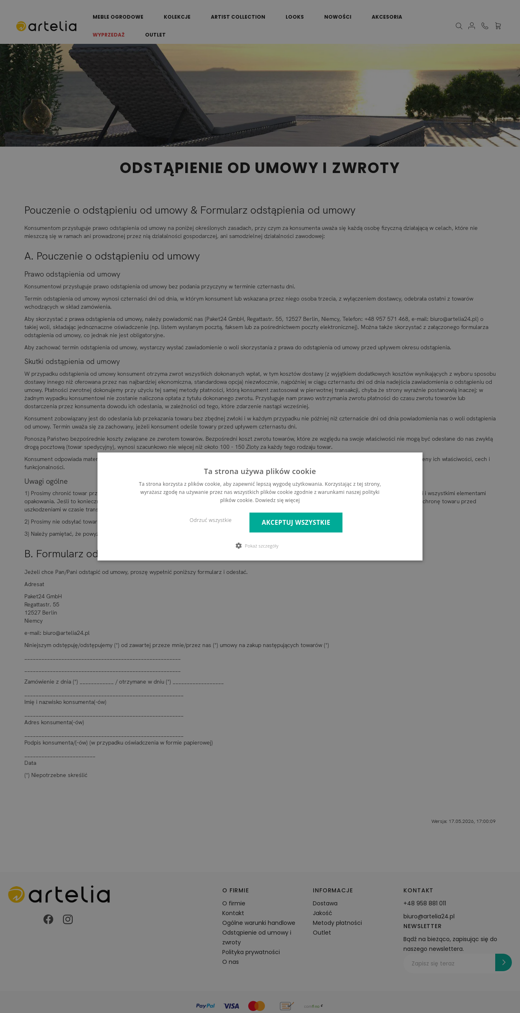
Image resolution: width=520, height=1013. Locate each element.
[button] (260, 545)
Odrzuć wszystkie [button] (211, 520)
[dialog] (260, 506)
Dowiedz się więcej (277, 500)
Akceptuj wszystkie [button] (296, 522)
